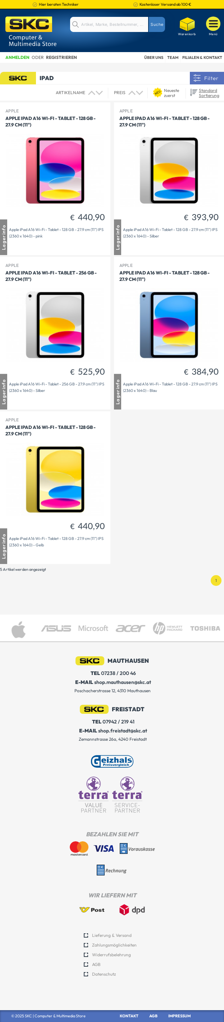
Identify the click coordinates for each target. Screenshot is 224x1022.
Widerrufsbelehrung (111, 954)
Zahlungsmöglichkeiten (114, 945)
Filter (211, 78)
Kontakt (129, 1015)
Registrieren (61, 57)
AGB (96, 964)
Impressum (179, 1015)
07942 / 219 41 (113, 721)
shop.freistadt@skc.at (113, 730)
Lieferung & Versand (112, 935)
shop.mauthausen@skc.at (113, 682)
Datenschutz (104, 974)
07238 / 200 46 (113, 673)
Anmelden (17, 57)
